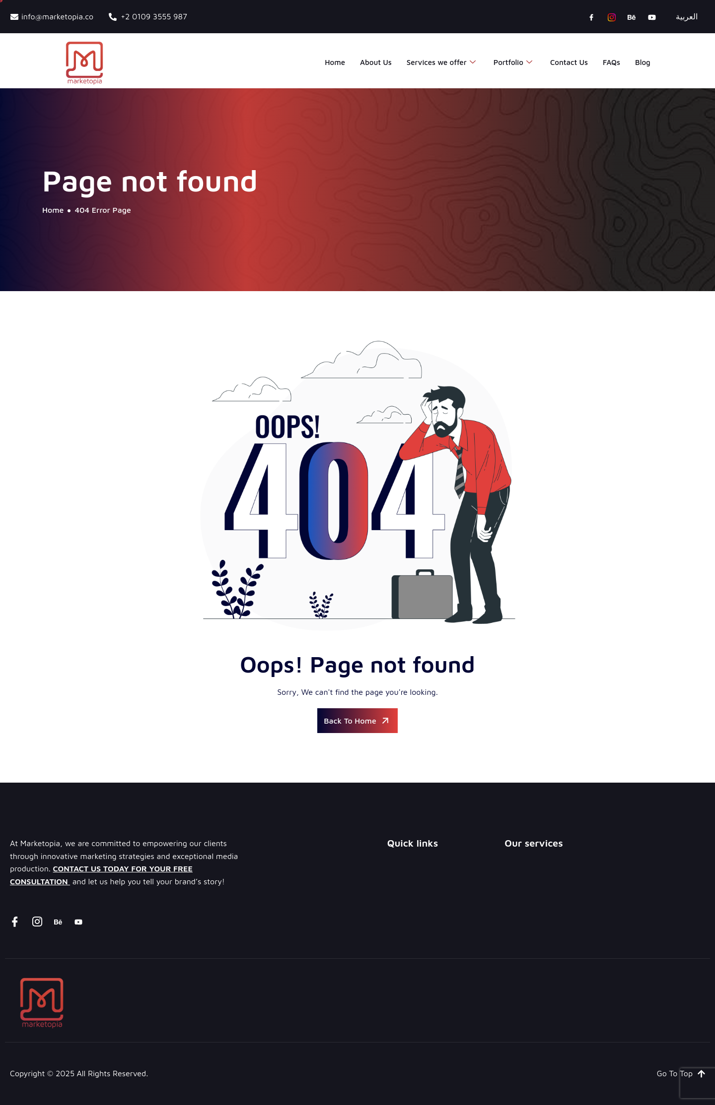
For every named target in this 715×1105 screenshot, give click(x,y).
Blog (642, 62)
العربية (687, 16)
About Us (376, 62)
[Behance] (632, 16)
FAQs (611, 62)
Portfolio (513, 62)
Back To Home (357, 721)
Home (335, 62)
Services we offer (441, 62)
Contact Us (569, 62)
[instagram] (612, 16)
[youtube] (652, 16)
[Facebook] (591, 16)
